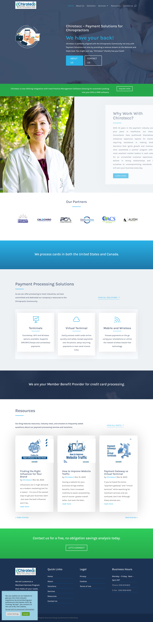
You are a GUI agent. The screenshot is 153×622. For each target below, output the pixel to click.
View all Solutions (107, 297)
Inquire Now (124, 89)
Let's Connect (76, 547)
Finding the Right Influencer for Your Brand (31, 474)
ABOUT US (73, 60)
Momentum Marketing (69, 618)
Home (70, 6)
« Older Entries (21, 517)
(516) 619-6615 (124, 585)
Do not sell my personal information (19, 609)
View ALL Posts (114, 425)
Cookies (83, 581)
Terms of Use (85, 586)
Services (102, 6)
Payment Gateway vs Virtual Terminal (116, 472)
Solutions (91, 6)
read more (24, 506)
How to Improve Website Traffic (76, 472)
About (50, 581)
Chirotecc (27, 480)
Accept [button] (25, 614)
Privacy (83, 576)
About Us (80, 6)
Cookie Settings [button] (13, 614)
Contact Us (128, 6)
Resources (115, 6)
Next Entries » (131, 517)
